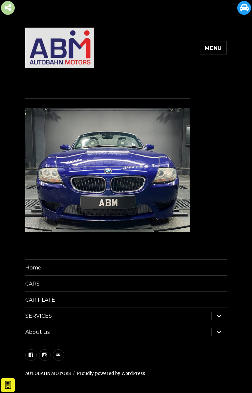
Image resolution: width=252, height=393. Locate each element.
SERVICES (38, 316)
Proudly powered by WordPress (111, 373)
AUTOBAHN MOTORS (48, 373)
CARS (32, 284)
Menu (213, 48)
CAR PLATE (40, 300)
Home (33, 268)
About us (37, 332)
